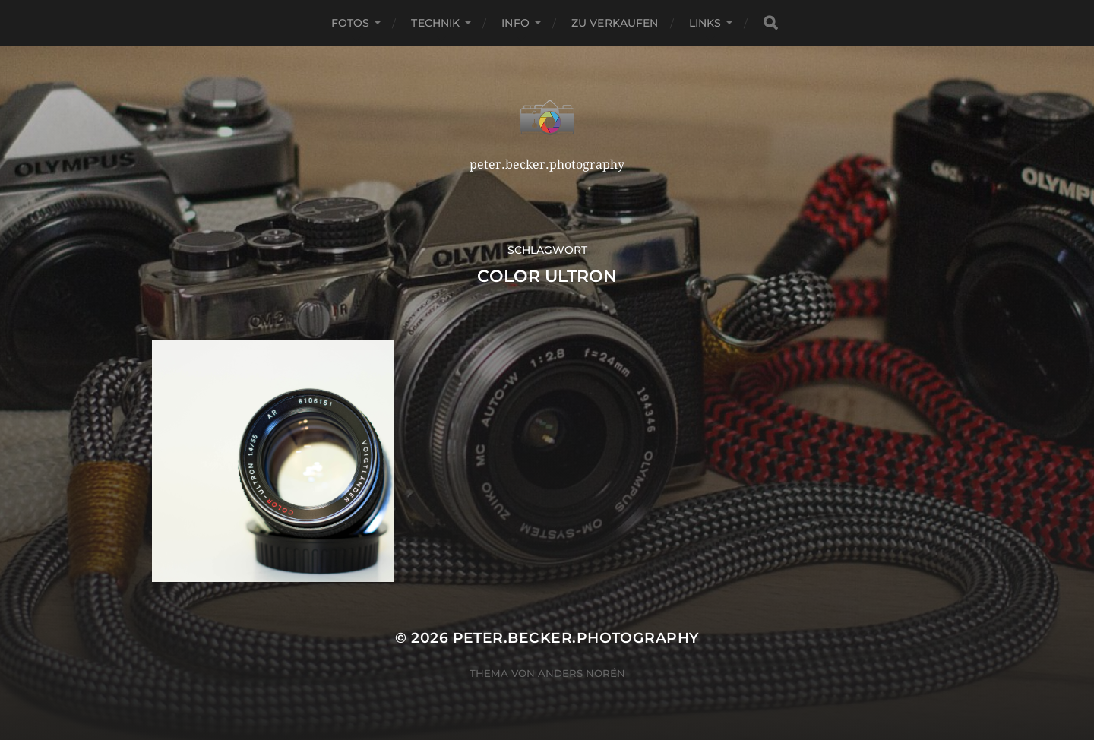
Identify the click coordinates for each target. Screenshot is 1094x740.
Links (705, 23)
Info (515, 23)
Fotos (350, 23)
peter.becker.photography (576, 638)
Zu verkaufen (615, 23)
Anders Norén (581, 673)
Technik (435, 23)
